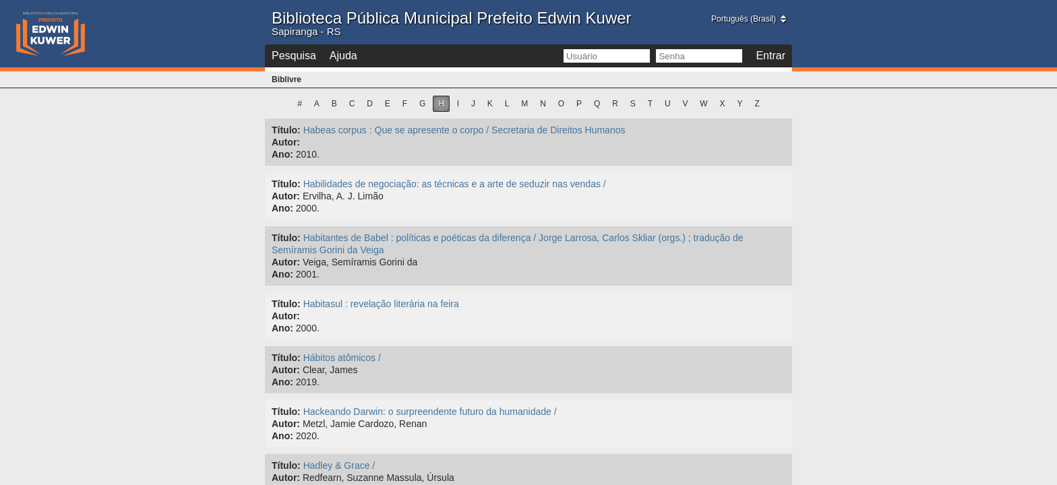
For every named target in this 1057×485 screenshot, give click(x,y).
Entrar (770, 55)
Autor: (286, 142)
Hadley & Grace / (339, 465)
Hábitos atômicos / (342, 357)
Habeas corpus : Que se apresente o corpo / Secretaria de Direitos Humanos (464, 130)
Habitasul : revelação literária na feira (381, 303)
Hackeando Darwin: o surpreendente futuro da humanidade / (430, 411)
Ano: (282, 154)
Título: (286, 130)
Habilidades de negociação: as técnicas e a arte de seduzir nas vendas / (454, 184)
